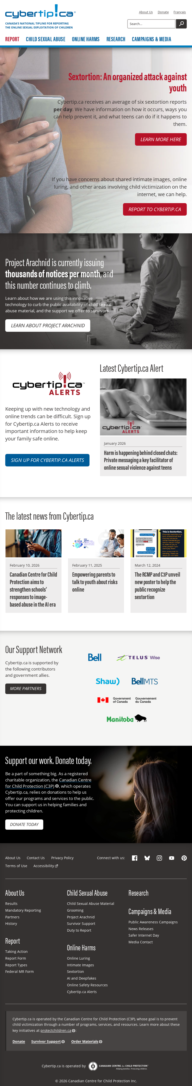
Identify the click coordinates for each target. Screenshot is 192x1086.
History (11, 923)
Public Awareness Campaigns (153, 922)
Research (116, 39)
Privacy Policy (62, 857)
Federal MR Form (19, 971)
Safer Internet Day (143, 935)
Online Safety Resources (87, 985)
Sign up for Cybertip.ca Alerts (47, 460)
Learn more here (160, 139)
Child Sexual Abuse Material (90, 903)
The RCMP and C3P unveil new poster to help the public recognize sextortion (157, 585)
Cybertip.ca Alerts (82, 991)
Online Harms (86, 39)
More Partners (26, 688)
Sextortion (75, 971)
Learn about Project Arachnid (48, 325)
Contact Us (36, 857)
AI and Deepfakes (81, 978)
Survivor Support (81, 923)
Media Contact (140, 942)
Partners (12, 917)
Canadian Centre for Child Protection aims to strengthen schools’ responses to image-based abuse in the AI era (33, 589)
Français (180, 12)
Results (11, 903)
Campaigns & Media (151, 39)
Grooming (75, 910)
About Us (146, 12)
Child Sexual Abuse (45, 39)
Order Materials (84, 1041)
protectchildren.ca (55, 1030)
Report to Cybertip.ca (154, 209)
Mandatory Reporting (23, 910)
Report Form (15, 958)
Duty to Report (79, 930)
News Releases (141, 928)
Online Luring (78, 958)
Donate (163, 12)
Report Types (16, 965)
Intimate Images (80, 965)
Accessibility (44, 865)
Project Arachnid (81, 917)
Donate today (24, 824)
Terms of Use (16, 865)
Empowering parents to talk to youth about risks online (95, 581)
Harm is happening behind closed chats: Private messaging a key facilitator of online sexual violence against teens (141, 460)
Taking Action (16, 951)
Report (12, 39)
